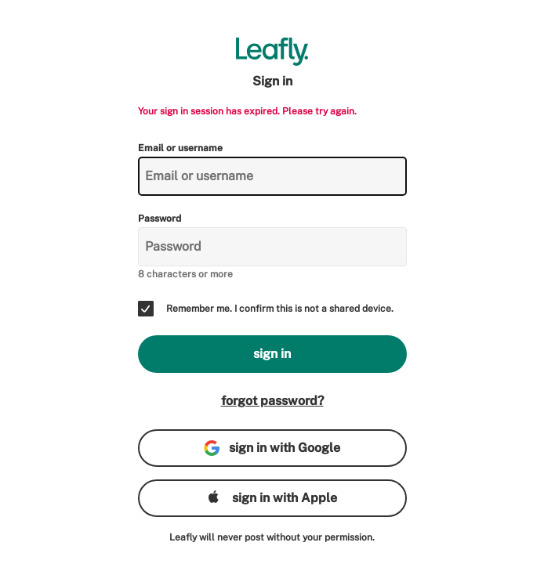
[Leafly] (272, 52)
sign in (272, 353)
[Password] (272, 246)
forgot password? (272, 400)
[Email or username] (272, 176)
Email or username (180, 148)
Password (159, 218)
